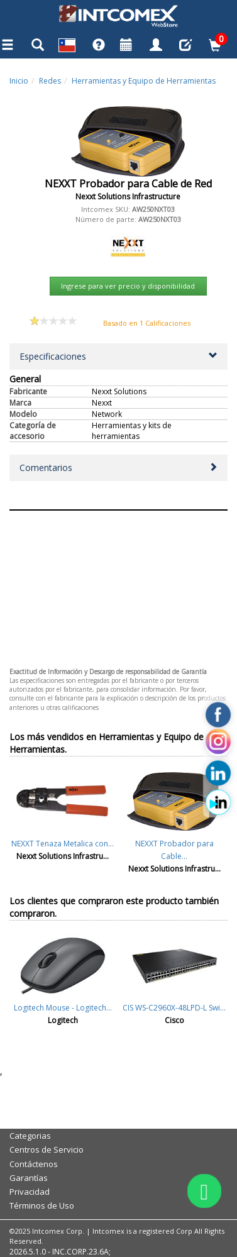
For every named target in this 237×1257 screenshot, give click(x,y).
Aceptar (118, 520)
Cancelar (118, 541)
